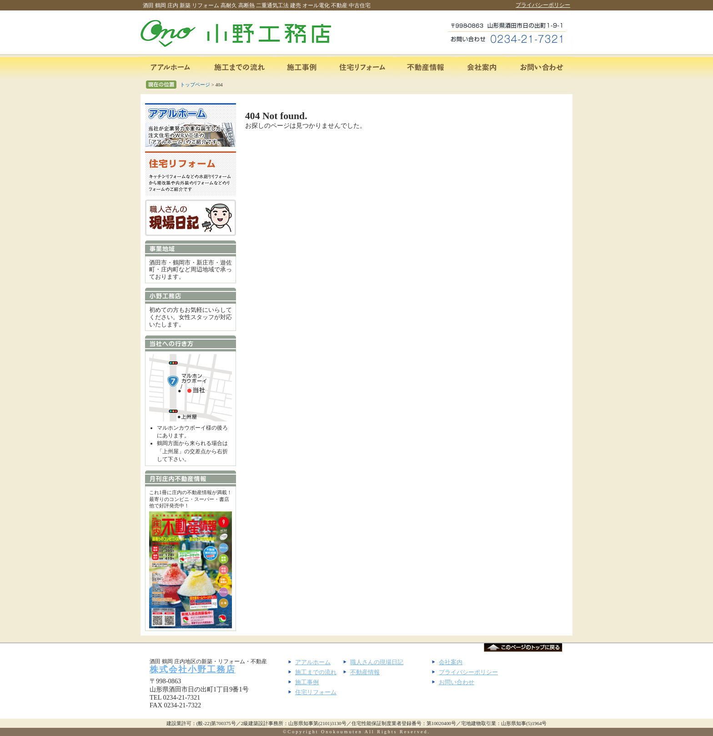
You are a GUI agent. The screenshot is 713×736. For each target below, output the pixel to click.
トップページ (195, 84)
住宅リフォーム (315, 692)
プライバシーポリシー (543, 5)
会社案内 (450, 662)
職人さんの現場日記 (376, 662)
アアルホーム (313, 662)
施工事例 (307, 682)
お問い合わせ (456, 682)
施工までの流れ (315, 672)
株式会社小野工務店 (193, 669)
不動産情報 (365, 672)
